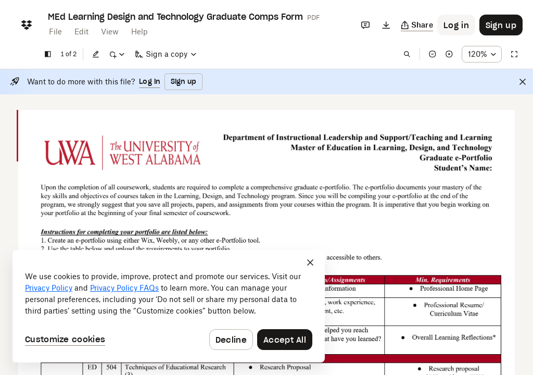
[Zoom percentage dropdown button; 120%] (482, 54)
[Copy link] (417, 25)
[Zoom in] (449, 54)
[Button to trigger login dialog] (456, 25)
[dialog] (168, 306)
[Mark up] (116, 54)
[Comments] (365, 25)
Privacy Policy (48, 287)
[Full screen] (514, 54)
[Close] (522, 81)
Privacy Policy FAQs (124, 287)
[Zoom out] (432, 54)
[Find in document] (407, 54)
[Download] (386, 25)
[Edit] (95, 54)
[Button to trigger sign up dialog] (501, 25)
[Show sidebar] (48, 54)
